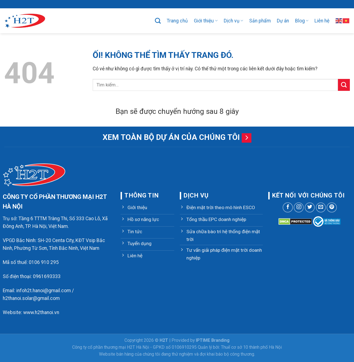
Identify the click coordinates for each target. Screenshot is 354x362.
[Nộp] (344, 85)
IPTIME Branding (213, 340)
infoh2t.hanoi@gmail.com (43, 290)
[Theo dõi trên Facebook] (288, 207)
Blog (301, 21)
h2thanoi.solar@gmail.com (31, 298)
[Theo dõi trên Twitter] (310, 207)
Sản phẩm (260, 21)
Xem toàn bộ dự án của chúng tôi (171, 137)
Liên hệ (321, 21)
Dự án (283, 21)
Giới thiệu (205, 21)
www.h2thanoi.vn (41, 312)
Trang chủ (177, 21)
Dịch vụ (233, 21)
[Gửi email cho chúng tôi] (321, 207)
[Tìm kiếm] (158, 20)
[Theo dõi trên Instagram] (299, 207)
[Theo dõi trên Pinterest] (332, 207)
